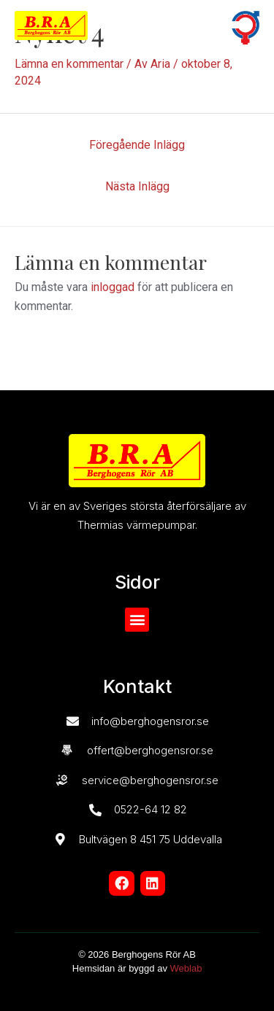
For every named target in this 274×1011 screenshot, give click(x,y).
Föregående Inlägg (137, 145)
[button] (192, 26)
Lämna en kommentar (69, 64)
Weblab (186, 968)
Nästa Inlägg (137, 186)
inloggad (112, 287)
